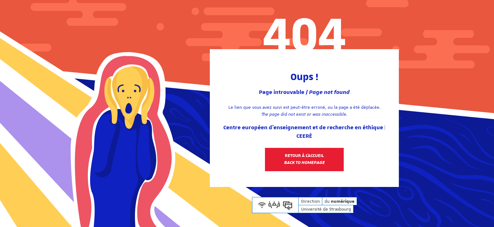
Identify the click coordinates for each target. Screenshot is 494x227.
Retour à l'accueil (304, 159)
